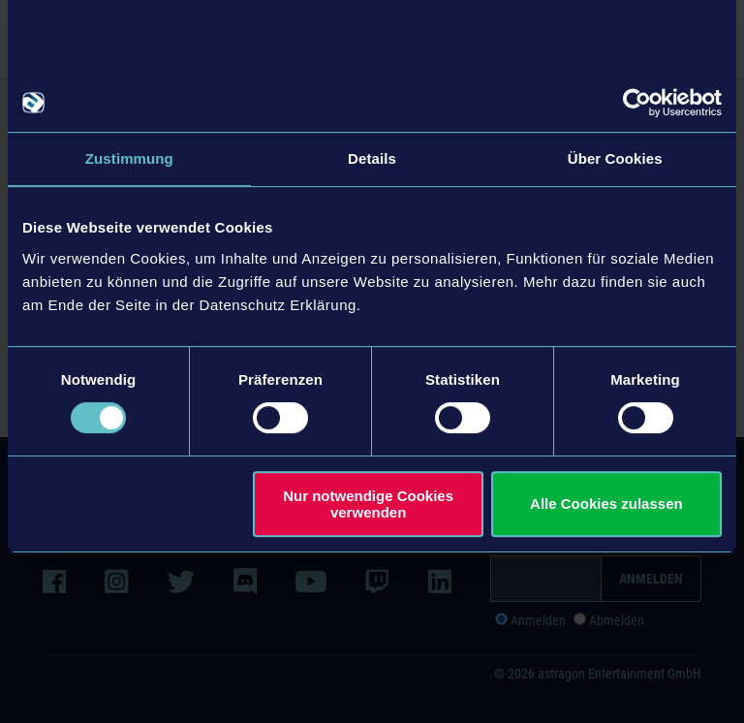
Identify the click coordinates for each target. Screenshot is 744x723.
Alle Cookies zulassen (606, 503)
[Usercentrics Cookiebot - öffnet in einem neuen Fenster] (637, 102)
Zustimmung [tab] (129, 158)
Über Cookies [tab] (615, 158)
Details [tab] (372, 158)
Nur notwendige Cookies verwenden (368, 503)
